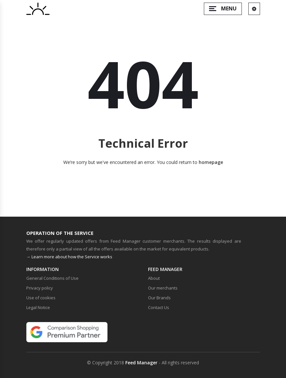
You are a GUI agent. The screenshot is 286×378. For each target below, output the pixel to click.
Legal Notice (38, 307)
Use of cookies (41, 298)
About (154, 278)
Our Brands (159, 298)
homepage (211, 162)
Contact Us (158, 307)
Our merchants (163, 288)
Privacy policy (39, 288)
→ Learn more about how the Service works (69, 257)
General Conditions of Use (52, 278)
